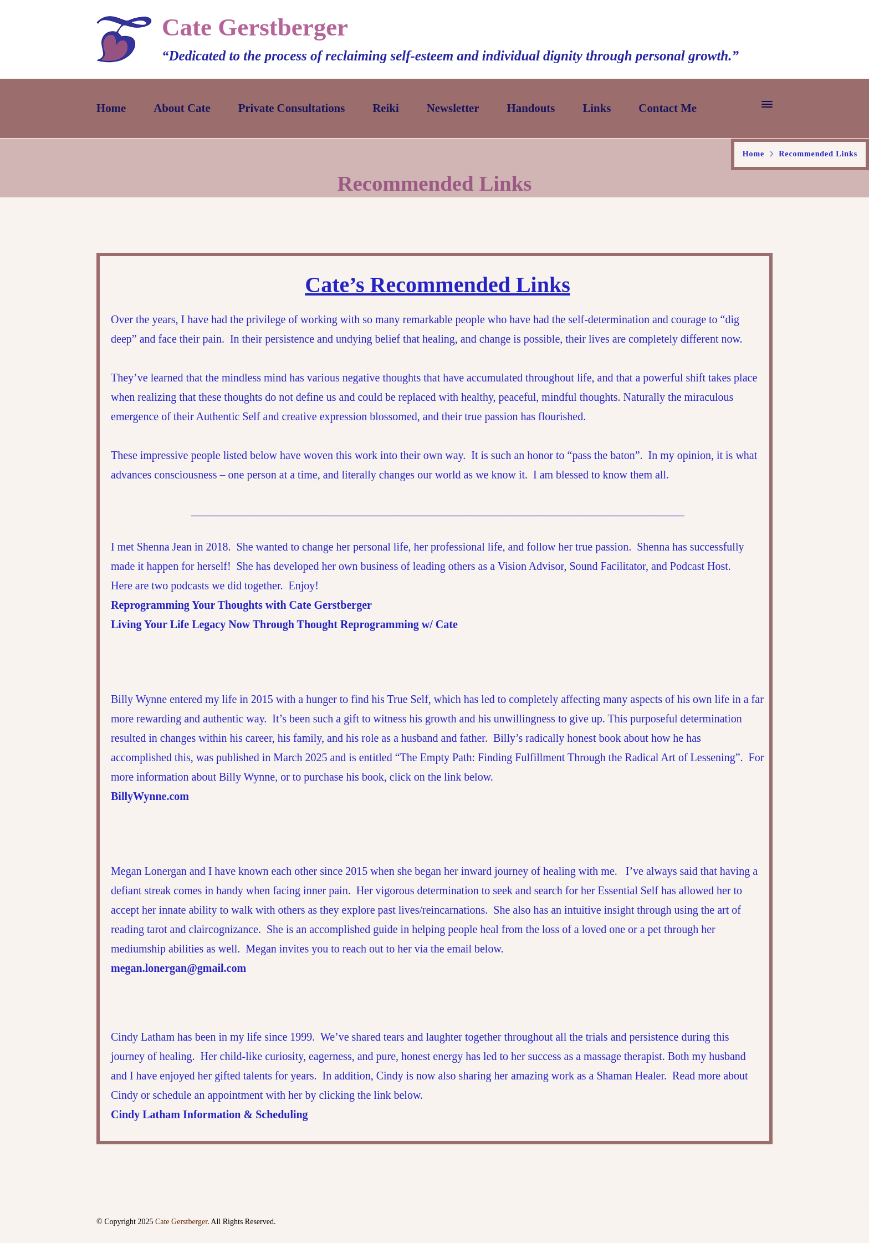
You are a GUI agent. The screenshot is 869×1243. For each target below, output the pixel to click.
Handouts (531, 108)
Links (596, 108)
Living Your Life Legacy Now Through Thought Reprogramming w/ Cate (284, 624)
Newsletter (453, 108)
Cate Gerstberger (255, 27)
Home (111, 108)
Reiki (385, 108)
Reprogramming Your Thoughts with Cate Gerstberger (241, 605)
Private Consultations (291, 108)
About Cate (182, 108)
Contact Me (667, 108)
